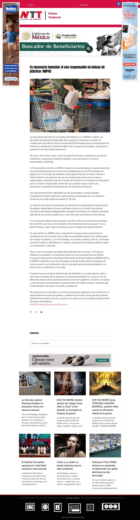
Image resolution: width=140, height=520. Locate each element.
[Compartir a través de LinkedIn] (41, 312)
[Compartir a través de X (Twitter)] (36, 312)
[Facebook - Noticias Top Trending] (119, 4)
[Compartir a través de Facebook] (31, 312)
